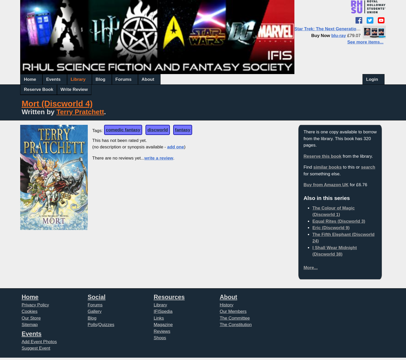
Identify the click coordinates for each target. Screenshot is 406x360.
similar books (327, 167)
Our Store (31, 318)
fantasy (183, 129)
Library (78, 79)
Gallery (95, 311)
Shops (160, 337)
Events (53, 79)
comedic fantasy (123, 129)
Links (159, 318)
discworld (157, 129)
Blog (100, 79)
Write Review (74, 89)
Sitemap (29, 324)
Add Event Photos (39, 341)
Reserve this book (322, 156)
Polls (92, 324)
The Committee (235, 318)
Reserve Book (38, 89)
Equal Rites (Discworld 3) (338, 221)
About (148, 79)
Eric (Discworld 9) (331, 227)
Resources (169, 297)
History (226, 305)
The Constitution (236, 324)
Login (372, 79)
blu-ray (338, 35)
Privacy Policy (35, 305)
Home (30, 79)
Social (96, 297)
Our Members (233, 311)
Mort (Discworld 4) (56, 103)
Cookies (29, 311)
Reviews (162, 331)
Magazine (163, 324)
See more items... (365, 42)
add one (175, 147)
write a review (158, 158)
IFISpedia (163, 311)
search (368, 167)
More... (310, 267)
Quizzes (106, 324)
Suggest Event (35, 348)
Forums (123, 79)
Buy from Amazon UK (326, 184)
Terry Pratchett (80, 112)
